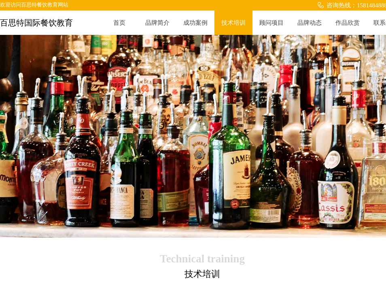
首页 (119, 22)
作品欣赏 (347, 22)
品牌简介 (157, 22)
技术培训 (233, 22)
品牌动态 (309, 22)
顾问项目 (271, 22)
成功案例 (195, 22)
